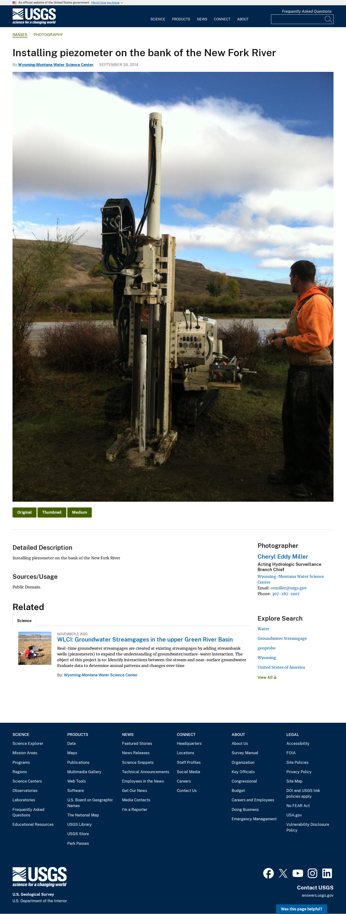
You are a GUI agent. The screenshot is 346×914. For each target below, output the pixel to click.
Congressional (244, 781)
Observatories (24, 790)
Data (71, 743)
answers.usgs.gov (318, 895)
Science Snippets (138, 762)
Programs (21, 762)
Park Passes (78, 843)
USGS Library (79, 824)
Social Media (188, 772)
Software (75, 790)
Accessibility (297, 743)
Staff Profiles (189, 762)
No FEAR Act (298, 805)
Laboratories (23, 800)
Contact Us (187, 790)
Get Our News (134, 790)
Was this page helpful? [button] (301, 909)
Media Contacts (136, 800)
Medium (79, 512)
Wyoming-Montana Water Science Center (55, 64)
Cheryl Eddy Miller (283, 556)
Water (263, 628)
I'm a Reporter (134, 809)
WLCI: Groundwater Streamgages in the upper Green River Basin (145, 639)
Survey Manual (245, 753)
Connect (222, 19)
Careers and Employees (253, 800)
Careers (184, 781)
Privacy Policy (299, 772)
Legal (292, 734)
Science (157, 19)
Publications (78, 762)
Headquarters (189, 743)
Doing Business (245, 809)
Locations (185, 753)
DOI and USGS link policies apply (303, 793)
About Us (240, 743)
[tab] (24, 620)
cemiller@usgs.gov (289, 588)
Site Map (294, 781)
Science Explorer (27, 743)
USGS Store (78, 834)
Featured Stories (137, 743)
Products (181, 19)
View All (267, 677)
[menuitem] (158, 16)
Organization (243, 762)
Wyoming (267, 657)
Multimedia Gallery (84, 772)
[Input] (302, 19)
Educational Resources (33, 824)
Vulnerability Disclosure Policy (307, 827)
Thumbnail (52, 512)
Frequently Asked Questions (307, 11)
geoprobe (267, 648)
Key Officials (243, 772)
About (242, 19)
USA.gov (294, 815)
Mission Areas (24, 753)
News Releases (135, 753)
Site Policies (297, 762)
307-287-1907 (285, 593)
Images (19, 34)
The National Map (83, 815)
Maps (72, 753)
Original (24, 512)
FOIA (291, 753)
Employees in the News (143, 781)
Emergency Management (254, 819)
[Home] (34, 23)
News (202, 19)
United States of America (281, 667)
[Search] (329, 19)
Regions (19, 772)
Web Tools (76, 781)
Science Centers (27, 781)
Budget (238, 790)
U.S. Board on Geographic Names (90, 803)
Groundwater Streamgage (282, 638)
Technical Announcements (145, 772)
